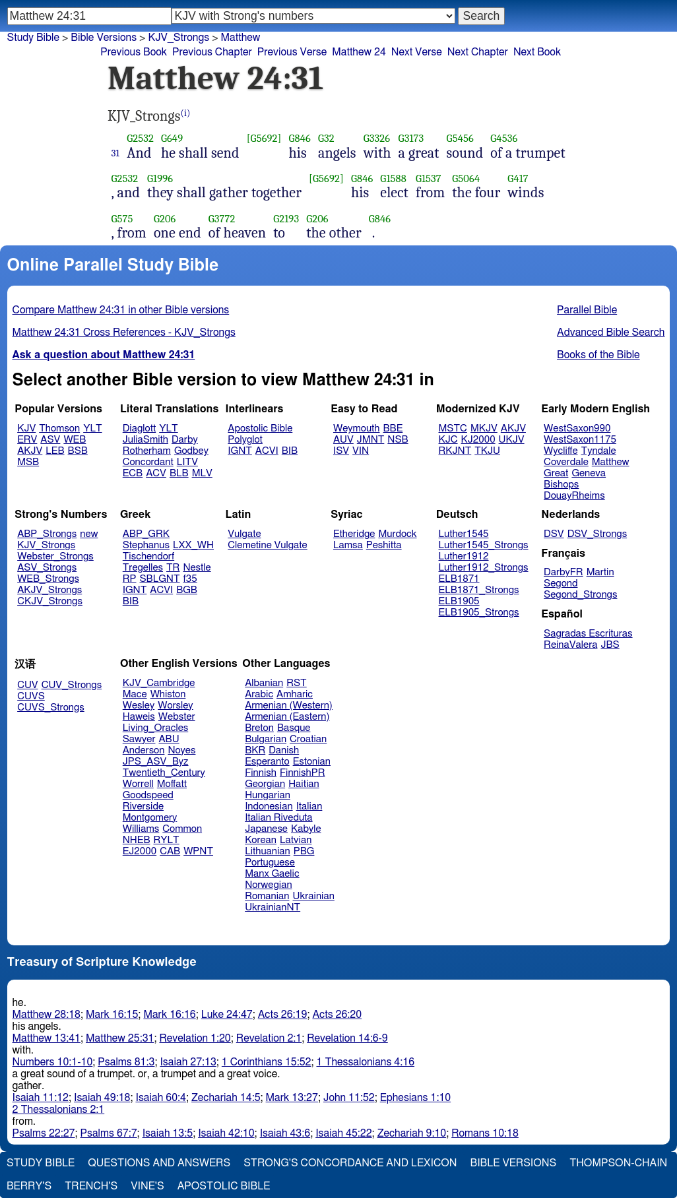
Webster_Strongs (55, 556)
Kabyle (306, 829)
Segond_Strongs (580, 595)
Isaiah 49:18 (102, 1097)
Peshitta (384, 545)
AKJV (29, 451)
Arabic (259, 694)
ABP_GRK (146, 534)
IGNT (240, 451)
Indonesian (269, 806)
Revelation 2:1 (269, 1038)
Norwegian (268, 885)
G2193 (286, 218)
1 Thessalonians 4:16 (365, 1062)
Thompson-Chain (618, 1163)
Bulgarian (265, 739)
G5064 (466, 178)
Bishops (561, 484)
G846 (300, 138)
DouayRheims (574, 496)
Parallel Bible (587, 310)
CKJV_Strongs (49, 601)
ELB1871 (459, 579)
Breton (259, 728)
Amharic (294, 694)
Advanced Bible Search (610, 332)
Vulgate (244, 534)
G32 (326, 138)
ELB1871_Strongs (479, 590)
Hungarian (267, 795)
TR (172, 568)
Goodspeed (148, 795)
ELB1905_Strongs (479, 612)
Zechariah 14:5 (226, 1097)
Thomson (59, 428)
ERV (27, 440)
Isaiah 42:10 (226, 1133)
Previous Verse (292, 52)
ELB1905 (459, 601)
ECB (133, 473)
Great (556, 473)
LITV (187, 462)
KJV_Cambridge (159, 683)
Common (182, 829)
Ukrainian (314, 896)
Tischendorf (148, 556)
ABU (168, 739)
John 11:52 (349, 1097)
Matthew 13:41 (47, 1038)
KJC (448, 440)
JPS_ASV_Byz (156, 762)
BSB (78, 451)
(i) (186, 113)
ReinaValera (570, 645)
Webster (176, 717)
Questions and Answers (159, 1163)
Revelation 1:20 (194, 1038)
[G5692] (264, 138)
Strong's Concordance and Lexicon (350, 1163)
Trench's (91, 1186)
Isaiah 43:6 (285, 1133)
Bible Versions (104, 37)
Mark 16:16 (169, 1014)
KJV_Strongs (46, 545)
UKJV (512, 440)
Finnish (260, 773)
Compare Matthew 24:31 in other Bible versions (121, 310)
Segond (560, 583)
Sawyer (139, 739)
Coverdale (566, 462)
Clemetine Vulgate (267, 545)
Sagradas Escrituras (588, 634)
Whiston (168, 694)
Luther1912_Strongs (484, 568)
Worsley (175, 705)
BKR (255, 750)
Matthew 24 (359, 52)
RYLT (166, 840)
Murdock (397, 534)
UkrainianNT (272, 907)
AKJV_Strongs (49, 590)
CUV (27, 685)
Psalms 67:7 (109, 1133)
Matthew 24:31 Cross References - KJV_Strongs (124, 332)
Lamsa (348, 545)
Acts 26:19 (282, 1014)
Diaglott (139, 428)
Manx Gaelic (272, 874)
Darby (185, 440)
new (89, 534)
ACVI (266, 451)
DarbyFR (563, 572)
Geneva (588, 473)
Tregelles (143, 568)
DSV (554, 534)
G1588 (393, 178)
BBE (393, 428)
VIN (360, 451)
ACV (156, 473)
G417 (517, 178)
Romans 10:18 (485, 1133)
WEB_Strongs (48, 579)
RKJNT (455, 451)
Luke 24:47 (227, 1014)
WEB (74, 440)
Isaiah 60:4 (160, 1097)
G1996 (160, 178)
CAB (170, 851)
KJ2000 (478, 440)
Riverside (143, 806)
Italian (309, 806)
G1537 (428, 178)
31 (116, 153)
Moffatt (172, 784)
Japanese (266, 829)
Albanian (264, 683)
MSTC (453, 428)
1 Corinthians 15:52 (266, 1062)
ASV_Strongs (47, 568)
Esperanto (267, 762)
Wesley (138, 705)
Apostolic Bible (224, 1186)
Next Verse (416, 52)
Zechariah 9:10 (412, 1133)
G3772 (222, 218)
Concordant (148, 462)
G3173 (411, 138)
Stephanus (146, 545)
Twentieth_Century (164, 773)
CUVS (31, 696)
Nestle (196, 568)
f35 (190, 579)
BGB (186, 590)
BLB (179, 473)
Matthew (610, 462)
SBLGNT (159, 579)
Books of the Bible (598, 355)
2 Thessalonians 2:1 (59, 1109)
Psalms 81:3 (126, 1062)
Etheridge (354, 534)
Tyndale (598, 451)
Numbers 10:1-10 (53, 1062)
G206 (165, 218)
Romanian (267, 896)
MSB (28, 462)
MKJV (484, 428)
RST (296, 683)
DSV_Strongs (597, 534)
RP (130, 579)
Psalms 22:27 (44, 1133)
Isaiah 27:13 (188, 1062)
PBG (304, 851)
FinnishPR (302, 773)
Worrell (138, 784)
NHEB (136, 840)
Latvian (295, 840)
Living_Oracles (156, 728)
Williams (141, 829)
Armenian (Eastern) (287, 717)
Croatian (308, 739)
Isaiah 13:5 (168, 1133)
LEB (55, 451)
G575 (122, 218)
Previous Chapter (212, 52)
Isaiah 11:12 (41, 1097)
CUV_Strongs (72, 685)
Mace (135, 694)
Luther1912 (464, 556)
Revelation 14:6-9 (347, 1038)
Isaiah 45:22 (343, 1133)
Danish (284, 750)
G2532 (140, 138)
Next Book (537, 52)
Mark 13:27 (292, 1097)
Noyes (181, 750)
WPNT (198, 851)
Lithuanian (267, 851)
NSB (397, 440)
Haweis (139, 717)
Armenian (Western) (289, 705)
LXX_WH (193, 545)
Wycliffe (560, 451)
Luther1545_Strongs (484, 545)
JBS (609, 645)
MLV (202, 473)
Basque (294, 728)
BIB (290, 451)
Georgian (265, 784)
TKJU (487, 451)
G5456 (460, 138)
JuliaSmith (145, 440)
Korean (260, 840)
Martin (600, 572)
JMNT (371, 440)
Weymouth (356, 428)
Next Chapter (477, 52)
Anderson (144, 750)
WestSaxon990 (577, 428)
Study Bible (33, 37)
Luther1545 (464, 534)
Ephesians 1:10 (415, 1097)
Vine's (147, 1186)
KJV (26, 428)
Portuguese (270, 862)
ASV (50, 440)
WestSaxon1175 (580, 440)
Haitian (303, 784)
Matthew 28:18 (47, 1014)
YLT (92, 428)
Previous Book (133, 52)
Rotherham (147, 451)
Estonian (312, 762)
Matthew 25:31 (120, 1038)
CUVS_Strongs (50, 707)
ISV (341, 451)
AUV (343, 440)
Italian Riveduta (278, 818)
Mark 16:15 (112, 1014)
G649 (172, 138)
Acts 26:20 (337, 1014)
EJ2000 (139, 851)
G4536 (503, 138)
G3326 (377, 138)
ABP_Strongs (47, 534)
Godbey (191, 451)
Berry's (29, 1186)
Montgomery (150, 818)
